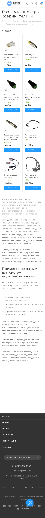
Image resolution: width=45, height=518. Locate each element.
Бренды (6, 429)
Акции (5, 423)
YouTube (25, 487)
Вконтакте (13, 487)
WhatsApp (31, 487)
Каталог (6, 416)
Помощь (6, 447)
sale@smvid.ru (24, 471)
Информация (9, 441)
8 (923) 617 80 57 (23, 466)
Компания (7, 435)
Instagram (19, 487)
